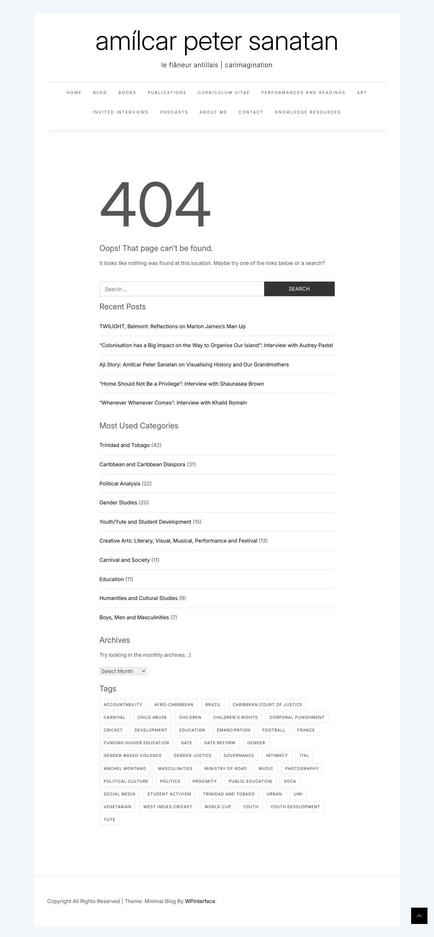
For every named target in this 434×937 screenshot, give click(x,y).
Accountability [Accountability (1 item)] (123, 704)
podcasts (174, 112)
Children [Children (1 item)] (190, 717)
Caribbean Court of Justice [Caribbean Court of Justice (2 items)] (267, 704)
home (74, 92)
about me (213, 112)
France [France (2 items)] (306, 730)
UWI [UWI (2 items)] (298, 793)
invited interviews (121, 112)
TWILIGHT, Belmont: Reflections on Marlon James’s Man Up (173, 326)
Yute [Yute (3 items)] (110, 819)
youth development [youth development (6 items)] (295, 806)
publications (167, 92)
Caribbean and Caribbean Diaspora (142, 464)
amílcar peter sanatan (217, 40)
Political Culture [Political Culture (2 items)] (126, 781)
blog (100, 92)
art (362, 92)
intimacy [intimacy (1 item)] (277, 755)
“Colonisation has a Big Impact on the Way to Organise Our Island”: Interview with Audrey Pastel (216, 345)
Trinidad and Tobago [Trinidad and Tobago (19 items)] (229, 793)
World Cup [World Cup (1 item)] (217, 806)
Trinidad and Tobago (125, 445)
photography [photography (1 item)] (302, 768)
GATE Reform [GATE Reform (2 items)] (219, 742)
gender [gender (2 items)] (256, 742)
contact (251, 112)
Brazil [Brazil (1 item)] (213, 704)
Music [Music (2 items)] (266, 768)
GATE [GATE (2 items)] (186, 742)
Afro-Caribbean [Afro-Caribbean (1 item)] (174, 704)
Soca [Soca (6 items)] (290, 781)
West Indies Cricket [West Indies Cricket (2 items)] (168, 806)
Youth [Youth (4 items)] (251, 806)
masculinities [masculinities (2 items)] (175, 768)
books (128, 92)
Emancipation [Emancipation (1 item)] (234, 730)
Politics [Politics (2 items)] (170, 781)
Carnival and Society (125, 560)
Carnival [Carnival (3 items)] (115, 717)
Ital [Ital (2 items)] (304, 755)
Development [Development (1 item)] (151, 730)
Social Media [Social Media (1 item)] (120, 793)
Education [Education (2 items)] (192, 730)
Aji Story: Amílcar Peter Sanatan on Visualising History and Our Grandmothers (194, 364)
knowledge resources (308, 112)
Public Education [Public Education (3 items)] (250, 781)
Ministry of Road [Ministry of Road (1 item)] (225, 768)
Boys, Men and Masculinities (134, 617)
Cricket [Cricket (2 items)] (113, 730)
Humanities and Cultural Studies (139, 598)
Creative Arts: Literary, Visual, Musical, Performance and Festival (178, 540)
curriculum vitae (224, 92)
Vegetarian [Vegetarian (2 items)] (118, 806)
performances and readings (303, 92)
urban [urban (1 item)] (274, 793)
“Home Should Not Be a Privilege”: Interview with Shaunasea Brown (182, 383)
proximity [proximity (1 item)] (204, 781)
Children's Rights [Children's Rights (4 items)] (235, 717)
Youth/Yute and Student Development (145, 521)
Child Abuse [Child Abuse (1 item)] (152, 717)
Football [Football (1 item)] (274, 730)
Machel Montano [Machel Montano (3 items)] (125, 768)
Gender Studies (118, 502)
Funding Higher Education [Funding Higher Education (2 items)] (136, 742)
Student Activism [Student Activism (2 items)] (169, 793)
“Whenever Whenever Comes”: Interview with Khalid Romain (173, 402)
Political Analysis (120, 483)
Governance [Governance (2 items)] (239, 755)
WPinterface (200, 901)
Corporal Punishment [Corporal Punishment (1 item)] (297, 717)
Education (112, 579)
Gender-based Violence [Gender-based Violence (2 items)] (133, 755)
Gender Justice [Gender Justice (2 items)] (193, 755)
